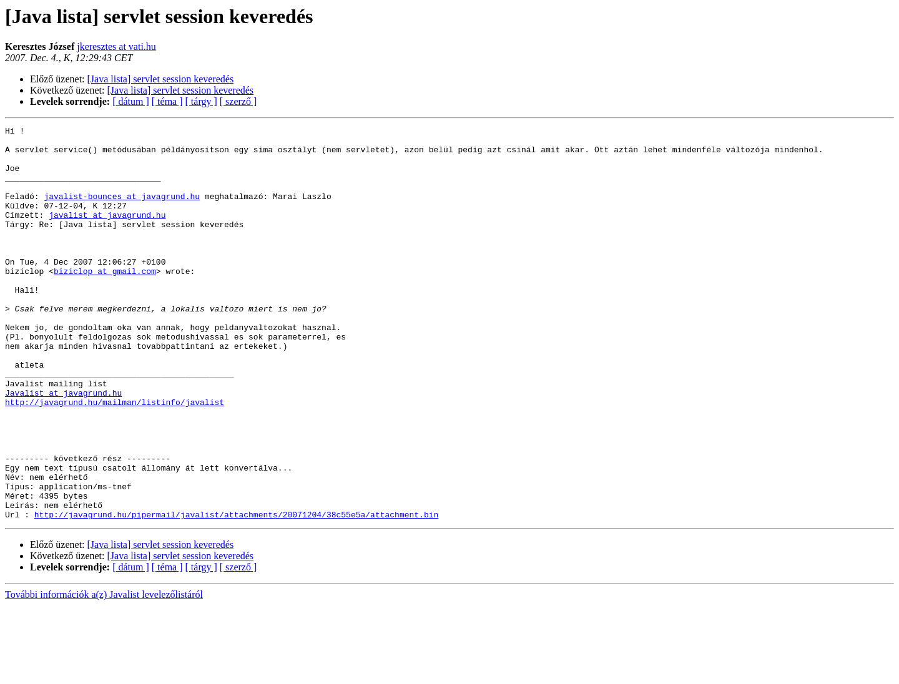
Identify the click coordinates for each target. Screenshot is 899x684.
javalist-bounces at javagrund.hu (122, 211)
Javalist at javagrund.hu (63, 446)
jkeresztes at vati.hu (116, 46)
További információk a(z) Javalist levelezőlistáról (104, 673)
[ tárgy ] (201, 101)
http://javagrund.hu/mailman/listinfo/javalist (114, 458)
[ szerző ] (238, 101)
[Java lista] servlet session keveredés (160, 79)
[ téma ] (167, 101)
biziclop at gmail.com (105, 300)
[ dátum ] (130, 101)
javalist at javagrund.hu (107, 233)
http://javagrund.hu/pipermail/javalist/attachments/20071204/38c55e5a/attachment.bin (236, 592)
